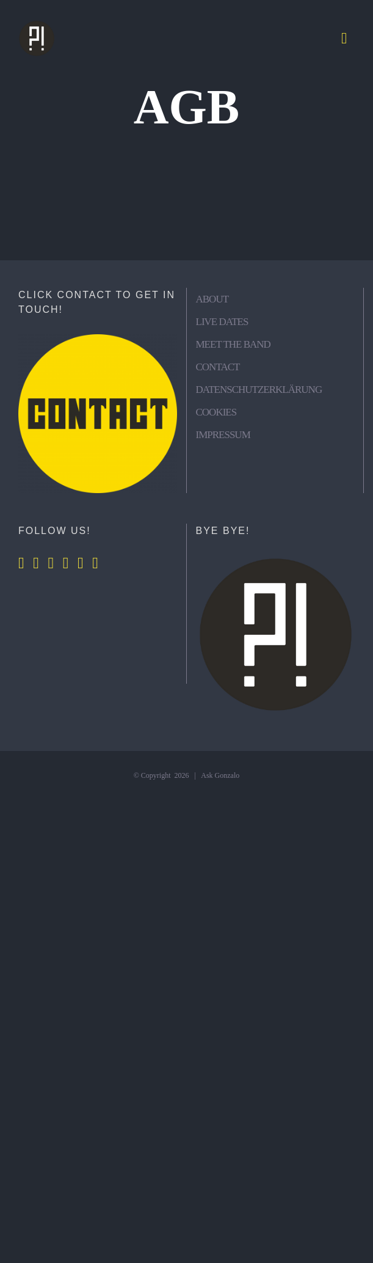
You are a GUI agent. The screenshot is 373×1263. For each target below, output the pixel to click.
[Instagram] (36, 563)
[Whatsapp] (81, 563)
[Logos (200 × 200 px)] (36, 24)
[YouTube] (51, 563)
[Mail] (95, 563)
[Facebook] (21, 563)
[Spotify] (66, 563)
